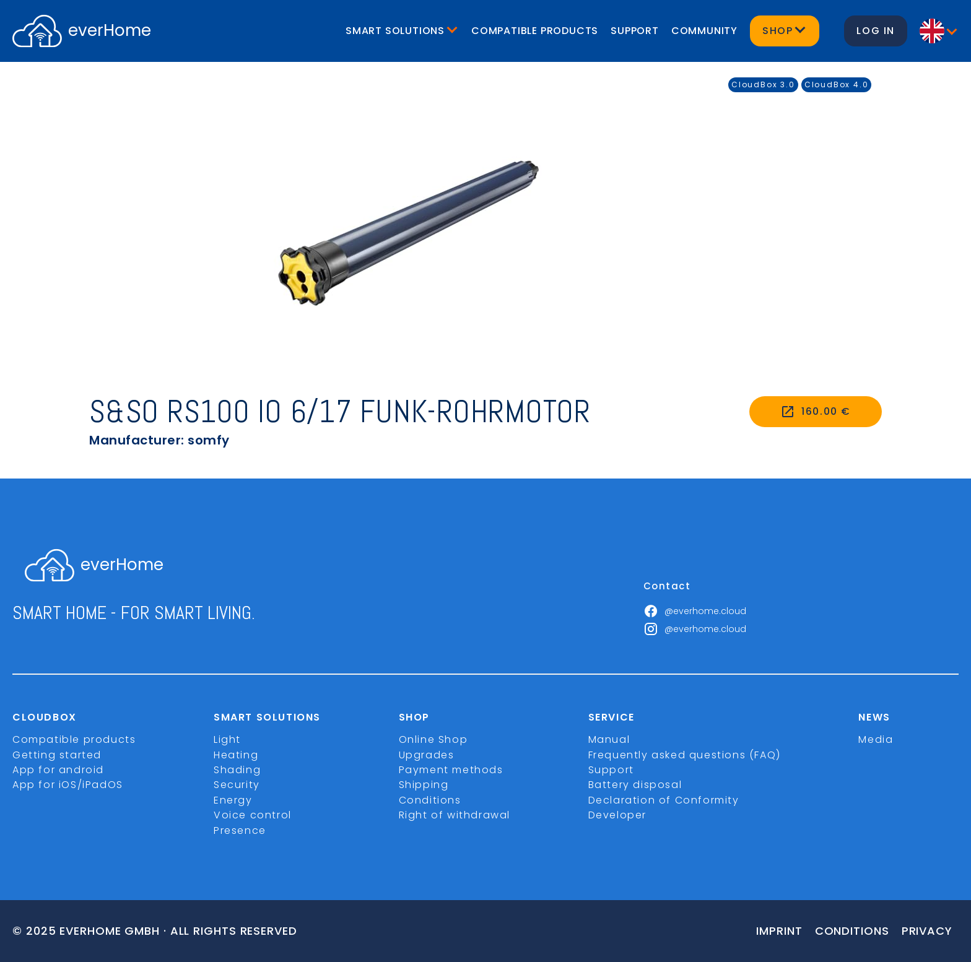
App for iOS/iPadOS (67, 785)
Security (237, 785)
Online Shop (433, 739)
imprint (779, 930)
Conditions (430, 800)
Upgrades (427, 755)
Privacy (927, 930)
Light (227, 739)
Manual (609, 739)
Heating (236, 755)
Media (875, 739)
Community (704, 31)
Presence (240, 830)
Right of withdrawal (454, 815)
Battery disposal (635, 785)
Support (635, 31)
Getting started (57, 755)
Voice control (253, 815)
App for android (58, 770)
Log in (875, 31)
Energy (233, 800)
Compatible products (534, 31)
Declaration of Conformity (663, 800)
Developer (617, 815)
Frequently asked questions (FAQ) (684, 755)
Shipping (424, 785)
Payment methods (451, 770)
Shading (237, 770)
